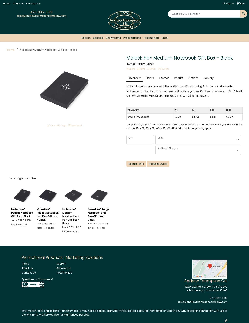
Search (86, 38)
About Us (18, 3)
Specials (98, 38)
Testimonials (151, 38)
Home (6, 3)
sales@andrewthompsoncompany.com (41, 16)
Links (164, 38)
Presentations (132, 38)
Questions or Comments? (38, 279)
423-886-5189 (41, 12)
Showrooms (113, 38)
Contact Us (33, 3)
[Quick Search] (204, 14)
